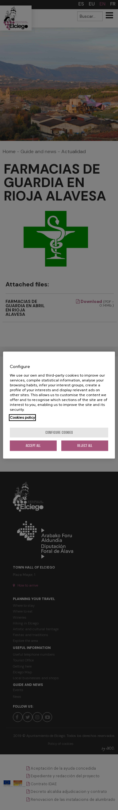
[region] (59, 405)
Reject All (84, 445)
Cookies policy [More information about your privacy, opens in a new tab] (22, 417)
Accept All (33, 445)
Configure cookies (59, 432)
